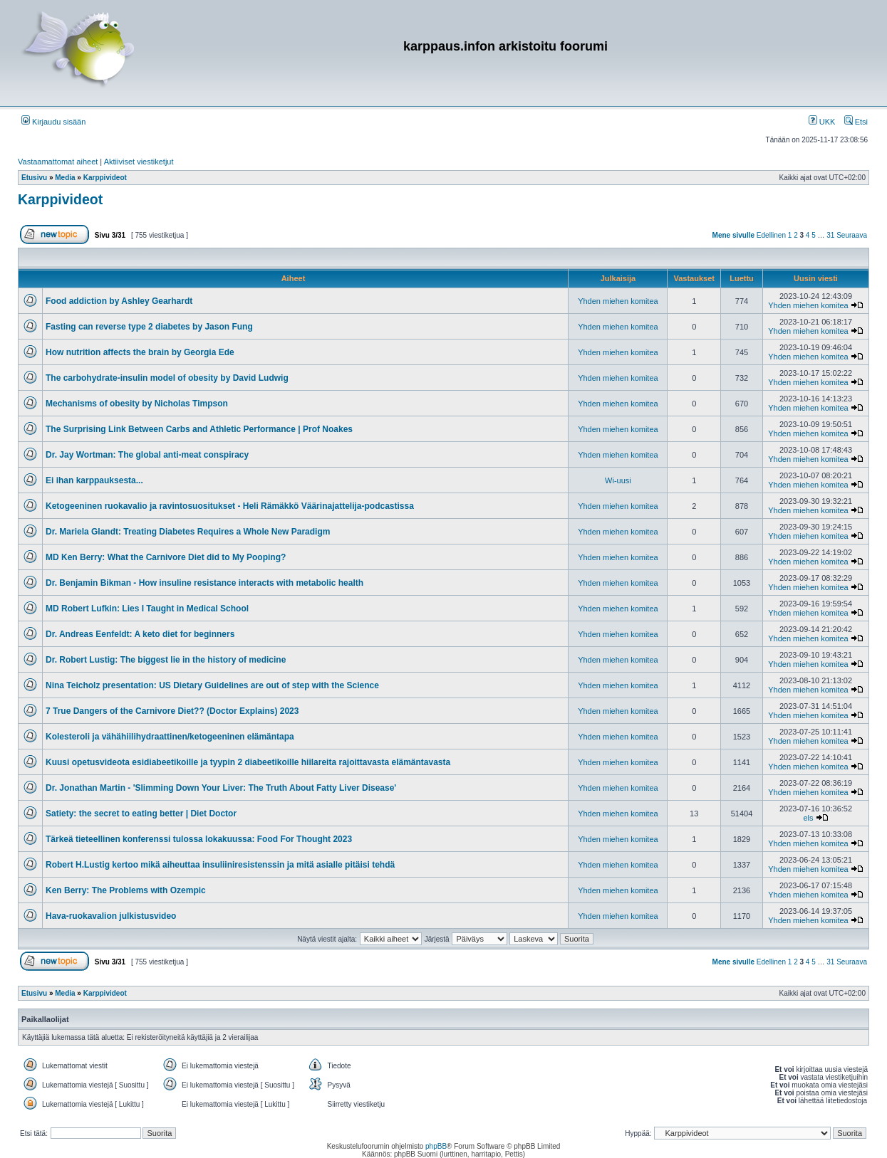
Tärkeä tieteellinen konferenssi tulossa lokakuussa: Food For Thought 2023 (199, 839)
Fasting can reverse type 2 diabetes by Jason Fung (149, 327)
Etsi (856, 121)
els (808, 818)
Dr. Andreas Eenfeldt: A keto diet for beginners (140, 634)
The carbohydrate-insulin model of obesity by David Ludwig (167, 378)
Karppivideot (60, 199)
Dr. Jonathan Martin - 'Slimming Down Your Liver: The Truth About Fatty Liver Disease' (221, 788)
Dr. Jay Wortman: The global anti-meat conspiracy (147, 455)
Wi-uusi (618, 480)
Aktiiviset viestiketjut (139, 161)
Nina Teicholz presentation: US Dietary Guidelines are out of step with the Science (212, 685)
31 (830, 235)
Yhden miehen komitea (618, 301)
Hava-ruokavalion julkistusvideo (111, 916)
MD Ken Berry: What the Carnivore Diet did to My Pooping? (166, 557)
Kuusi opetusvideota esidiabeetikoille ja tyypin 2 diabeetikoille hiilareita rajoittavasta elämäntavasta (248, 762)
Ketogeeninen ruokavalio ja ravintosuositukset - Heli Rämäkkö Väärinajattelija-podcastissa (230, 506)
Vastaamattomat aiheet (58, 161)
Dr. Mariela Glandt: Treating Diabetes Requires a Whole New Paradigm (188, 532)
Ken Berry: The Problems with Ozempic (126, 890)
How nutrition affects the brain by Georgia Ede (140, 352)
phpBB (436, 1146)
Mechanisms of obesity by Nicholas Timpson (137, 404)
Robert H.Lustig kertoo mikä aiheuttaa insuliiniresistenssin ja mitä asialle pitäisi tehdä (220, 865)
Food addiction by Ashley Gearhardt (119, 301)
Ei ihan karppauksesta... (94, 480)
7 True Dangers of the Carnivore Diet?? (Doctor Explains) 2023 (172, 711)
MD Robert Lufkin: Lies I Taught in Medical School (147, 609)
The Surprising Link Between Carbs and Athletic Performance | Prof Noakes (199, 429)
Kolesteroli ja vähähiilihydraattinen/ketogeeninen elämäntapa (170, 737)
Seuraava (851, 235)
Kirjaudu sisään (53, 121)
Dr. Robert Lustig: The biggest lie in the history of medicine (166, 660)
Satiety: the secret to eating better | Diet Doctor (141, 814)
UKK (822, 121)
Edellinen (771, 235)
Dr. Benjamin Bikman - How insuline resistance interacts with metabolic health (204, 583)
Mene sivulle (733, 235)
